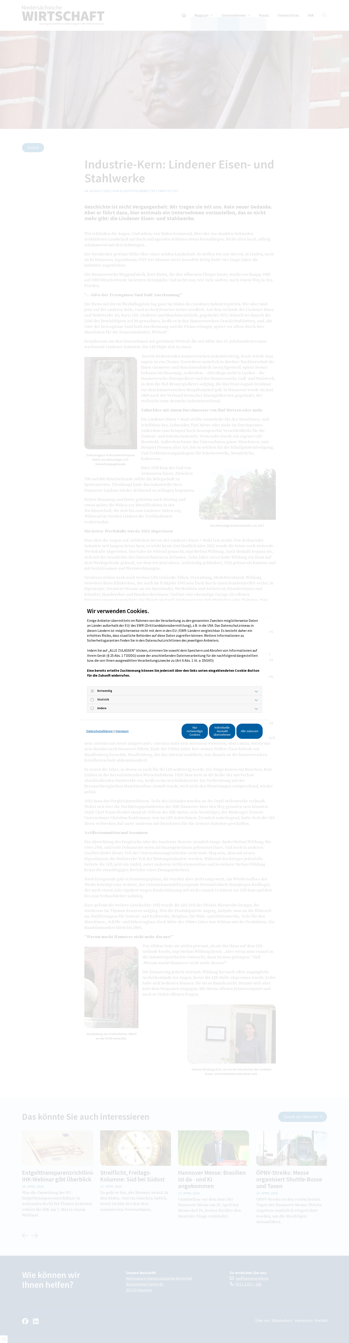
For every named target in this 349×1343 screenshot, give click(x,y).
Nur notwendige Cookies (157, 733)
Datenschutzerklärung (99, 725)
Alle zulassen (242, 733)
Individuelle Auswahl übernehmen (200, 733)
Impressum (122, 725)
